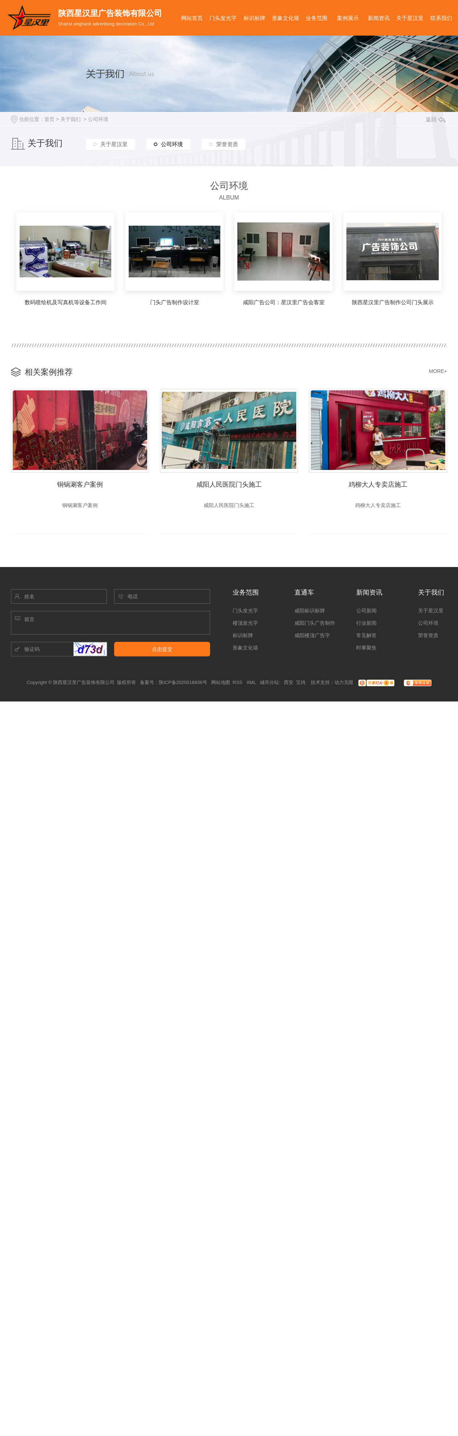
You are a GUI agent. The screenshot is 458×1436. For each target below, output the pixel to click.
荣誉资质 (227, 144)
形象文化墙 (285, 18)
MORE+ (438, 371)
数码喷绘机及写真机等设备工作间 (66, 302)
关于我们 (70, 119)
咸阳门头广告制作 (314, 625)
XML (251, 684)
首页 (49, 119)
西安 (288, 684)
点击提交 (162, 651)
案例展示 (348, 18)
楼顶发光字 (245, 625)
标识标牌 (254, 18)
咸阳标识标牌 (309, 612)
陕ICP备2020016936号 (183, 684)
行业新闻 (366, 625)
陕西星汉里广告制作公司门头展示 (393, 302)
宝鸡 (300, 684)
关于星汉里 (409, 18)
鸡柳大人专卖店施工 (378, 483)
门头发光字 (223, 18)
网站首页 (192, 18)
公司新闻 (366, 612)
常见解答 (366, 637)
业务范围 (317, 18)
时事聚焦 (366, 649)
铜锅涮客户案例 (80, 483)
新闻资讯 (379, 18)
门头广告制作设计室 (174, 302)
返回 (435, 119)
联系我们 (441, 18)
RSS (238, 684)
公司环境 (98, 119)
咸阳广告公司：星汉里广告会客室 (284, 302)
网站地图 (220, 684)
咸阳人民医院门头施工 (229, 483)
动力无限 (343, 684)
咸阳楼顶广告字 (312, 637)
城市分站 (269, 684)
